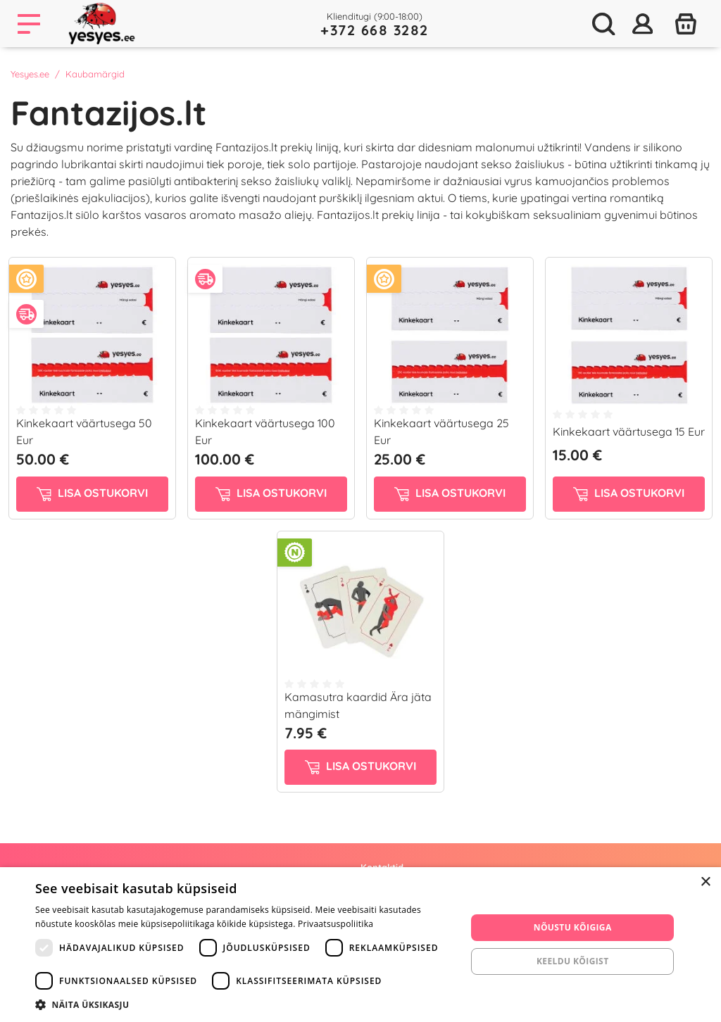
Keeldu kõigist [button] (573, 961)
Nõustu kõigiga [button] (573, 927)
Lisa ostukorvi (92, 493)
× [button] (705, 882)
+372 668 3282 (374, 30)
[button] (244, 1004)
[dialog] (360, 944)
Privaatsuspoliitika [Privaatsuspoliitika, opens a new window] (335, 924)
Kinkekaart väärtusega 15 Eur (629, 431)
